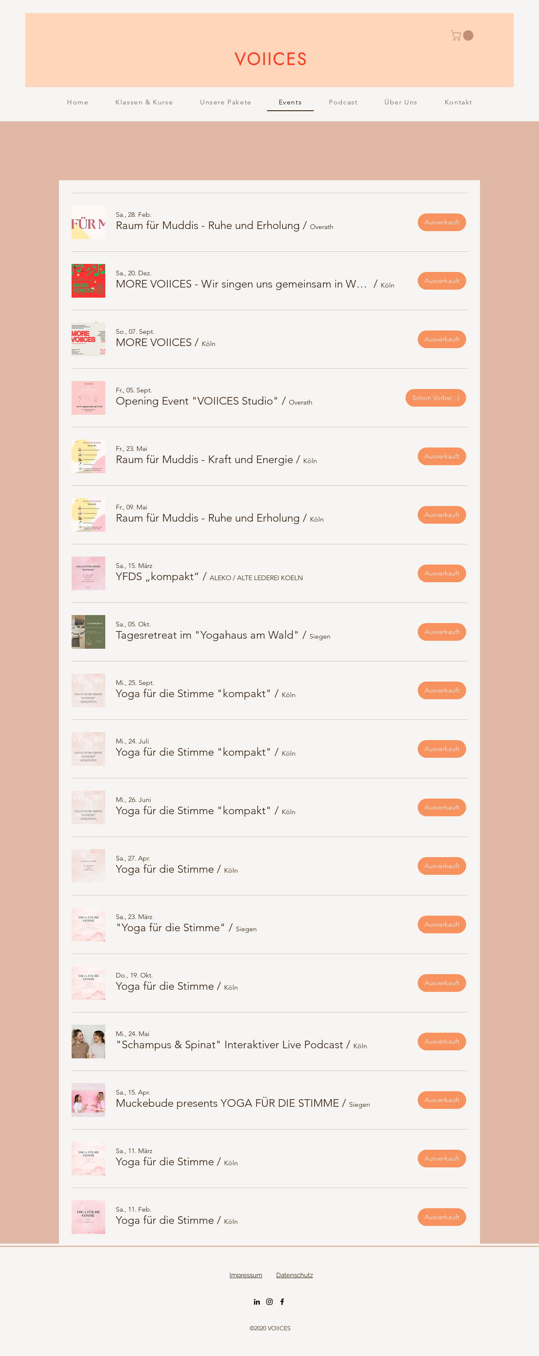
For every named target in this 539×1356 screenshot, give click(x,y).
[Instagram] (269, 1301)
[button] (463, 35)
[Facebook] (282, 1301)
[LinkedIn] (257, 1301)
